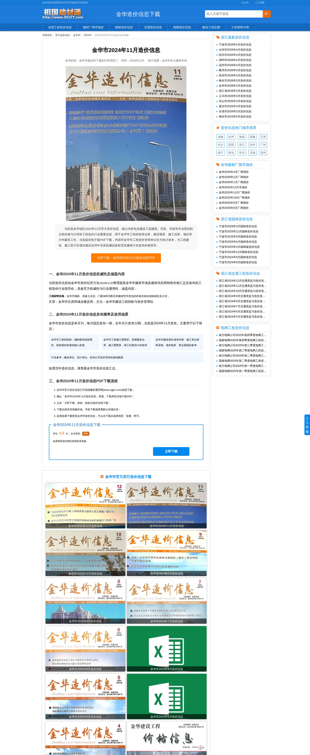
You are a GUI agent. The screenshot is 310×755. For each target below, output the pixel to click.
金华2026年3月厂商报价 (232, 171)
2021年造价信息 (110, 728)
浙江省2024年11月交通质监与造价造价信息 (243, 285)
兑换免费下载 (218, 709)
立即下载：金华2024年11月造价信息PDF (126, 261)
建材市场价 (51, 703)
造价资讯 (49, 740)
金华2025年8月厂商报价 (232, 207)
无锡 (252, 152)
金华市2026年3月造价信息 (233, 85)
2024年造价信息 (110, 709)
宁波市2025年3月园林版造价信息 (238, 246)
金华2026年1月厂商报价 (232, 182)
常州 (242, 152)
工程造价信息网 (164, 703)
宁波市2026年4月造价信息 (233, 44)
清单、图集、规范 (55, 722)
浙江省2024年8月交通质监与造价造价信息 (243, 301)
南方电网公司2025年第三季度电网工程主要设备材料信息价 (243, 345)
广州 (263, 144)
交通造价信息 (153, 27)
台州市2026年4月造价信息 (233, 49)
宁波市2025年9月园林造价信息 (236, 236)
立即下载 (179, 450)
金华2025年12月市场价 (232, 187)
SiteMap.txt (217, 722)
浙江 (242, 144)
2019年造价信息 (110, 740)
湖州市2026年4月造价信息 (233, 59)
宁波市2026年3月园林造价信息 (236, 226)
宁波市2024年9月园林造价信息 (236, 257)
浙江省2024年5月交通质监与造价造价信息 (243, 316)
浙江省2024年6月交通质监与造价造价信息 (243, 311)
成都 (220, 136)
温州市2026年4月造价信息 (233, 65)
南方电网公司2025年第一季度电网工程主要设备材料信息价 (243, 365)
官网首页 (47, 35)
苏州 (252, 144)
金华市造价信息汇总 (106, 379)
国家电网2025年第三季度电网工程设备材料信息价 (243, 350)
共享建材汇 (162, 697)
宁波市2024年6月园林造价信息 (236, 262)
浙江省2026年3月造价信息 (233, 90)
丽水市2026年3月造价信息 (233, 80)
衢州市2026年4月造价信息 (233, 70)
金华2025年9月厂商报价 (232, 202)
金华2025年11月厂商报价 (233, 192)
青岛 (231, 152)
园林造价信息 (124, 27)
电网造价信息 (182, 27)
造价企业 (49, 728)
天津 (263, 136)
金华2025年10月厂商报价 (233, 197)
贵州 (263, 152)
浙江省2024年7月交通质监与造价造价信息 (243, 306)
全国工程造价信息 (60, 27)
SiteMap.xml (218, 716)
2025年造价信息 (110, 703)
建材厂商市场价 (93, 27)
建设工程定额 (211, 27)
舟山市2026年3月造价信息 (233, 101)
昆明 (231, 144)
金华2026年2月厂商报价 (232, 177)
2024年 (87, 35)
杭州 (231, 136)
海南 (242, 136)
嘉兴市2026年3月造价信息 (233, 106)
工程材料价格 (52, 734)
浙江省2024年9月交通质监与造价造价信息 (243, 296)
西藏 (252, 136)
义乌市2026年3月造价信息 (233, 95)
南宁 (220, 152)
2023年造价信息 (110, 716)
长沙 (220, 144)
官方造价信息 (62, 35)
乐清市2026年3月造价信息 (233, 111)
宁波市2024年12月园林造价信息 (237, 252)
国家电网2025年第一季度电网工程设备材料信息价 (243, 371)
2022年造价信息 (110, 722)
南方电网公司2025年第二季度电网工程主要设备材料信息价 (243, 355)
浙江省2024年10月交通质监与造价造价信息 (243, 290)
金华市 (76, 35)
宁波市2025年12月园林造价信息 (237, 231)
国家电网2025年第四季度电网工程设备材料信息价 (243, 340)
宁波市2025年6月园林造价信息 (236, 241)
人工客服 (260, 2)
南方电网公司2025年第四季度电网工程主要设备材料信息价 (243, 335)
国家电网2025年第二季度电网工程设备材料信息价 (243, 360)
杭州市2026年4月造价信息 (233, 75)
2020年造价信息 (110, 734)
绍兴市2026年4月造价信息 (233, 54)
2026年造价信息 (110, 697)
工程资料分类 (240, 27)
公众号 (245, 2)
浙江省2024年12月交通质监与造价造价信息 (243, 280)
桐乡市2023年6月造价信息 (233, 116)
